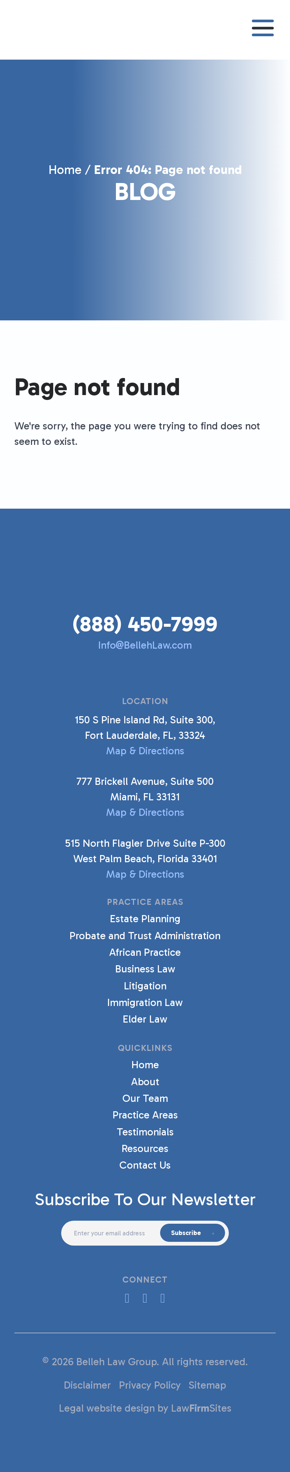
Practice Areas (145, 1115)
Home (65, 169)
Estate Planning (145, 918)
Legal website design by (113, 1408)
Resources (145, 1148)
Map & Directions (145, 750)
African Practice (145, 952)
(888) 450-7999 (145, 624)
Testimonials (145, 1132)
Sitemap (207, 1385)
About (145, 1081)
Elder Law (145, 1019)
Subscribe (186, 1233)
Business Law (145, 969)
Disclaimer (87, 1385)
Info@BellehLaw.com (145, 645)
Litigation (145, 986)
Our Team (145, 1098)
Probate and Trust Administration (145, 935)
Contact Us (145, 1165)
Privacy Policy (150, 1385)
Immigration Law (145, 1002)
